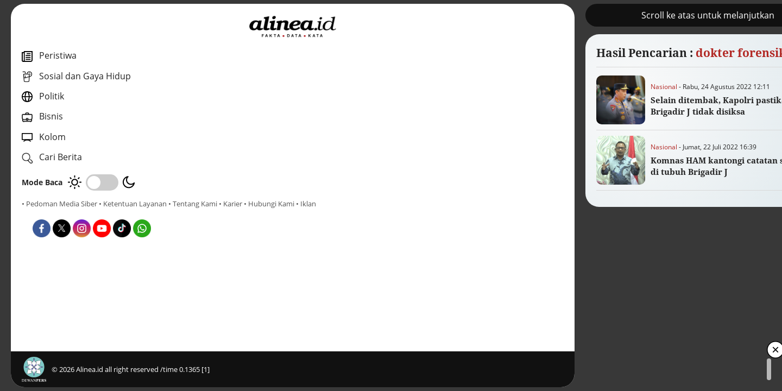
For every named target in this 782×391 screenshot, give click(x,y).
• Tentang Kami (46, 213)
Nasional (325, 86)
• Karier (84, 213)
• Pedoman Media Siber (59, 204)
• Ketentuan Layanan (133, 204)
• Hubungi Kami (122, 213)
